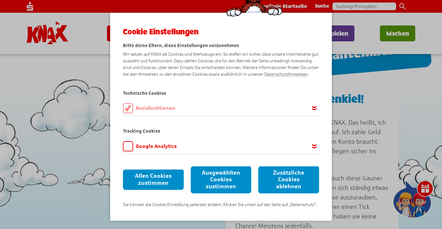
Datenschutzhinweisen (286, 74)
